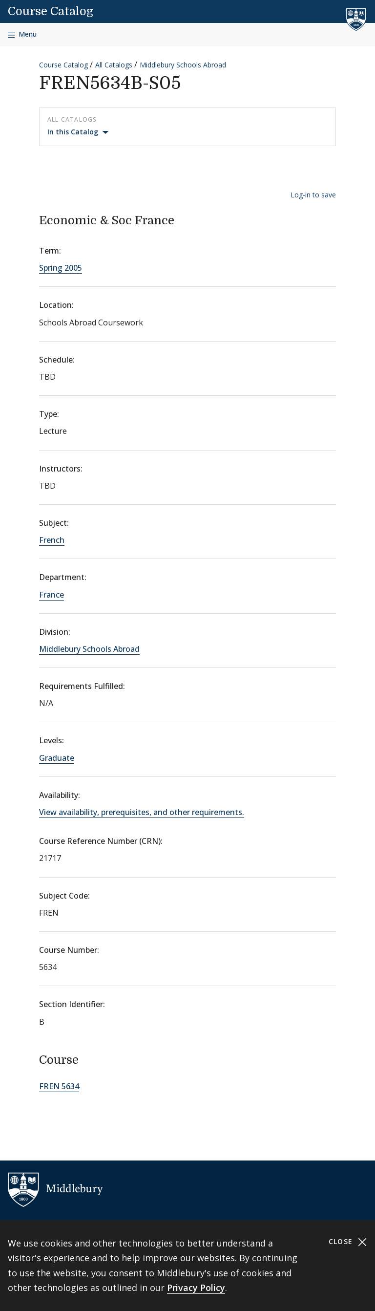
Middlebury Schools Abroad (183, 64)
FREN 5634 (59, 1086)
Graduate (56, 757)
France (51, 594)
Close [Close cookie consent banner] (348, 1242)
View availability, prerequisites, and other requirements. (141, 812)
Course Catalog (50, 11)
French (51, 540)
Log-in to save (313, 194)
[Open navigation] (22, 34)
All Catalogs (113, 64)
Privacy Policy (196, 1287)
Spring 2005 (60, 267)
